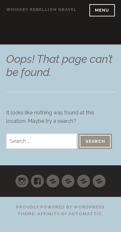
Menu (102, 10)
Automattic (85, 213)
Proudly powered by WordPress (60, 207)
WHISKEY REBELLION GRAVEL (41, 9)
